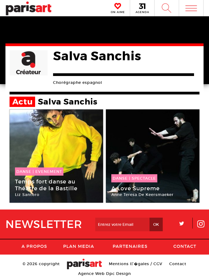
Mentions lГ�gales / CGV (135, 263)
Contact (184, 246)
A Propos (34, 246)
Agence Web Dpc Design (104, 273)
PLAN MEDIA (78, 246)
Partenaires (130, 246)
